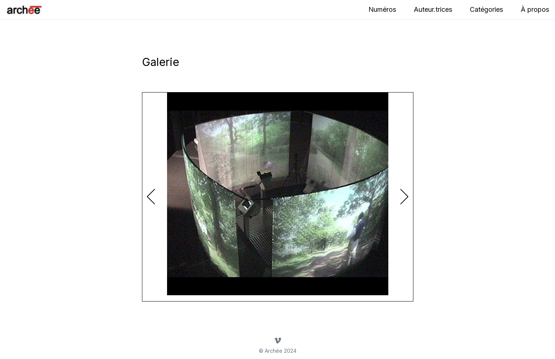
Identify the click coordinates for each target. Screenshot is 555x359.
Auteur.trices (433, 9)
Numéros (382, 9)
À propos (535, 9)
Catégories (486, 9)
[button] (404, 197)
